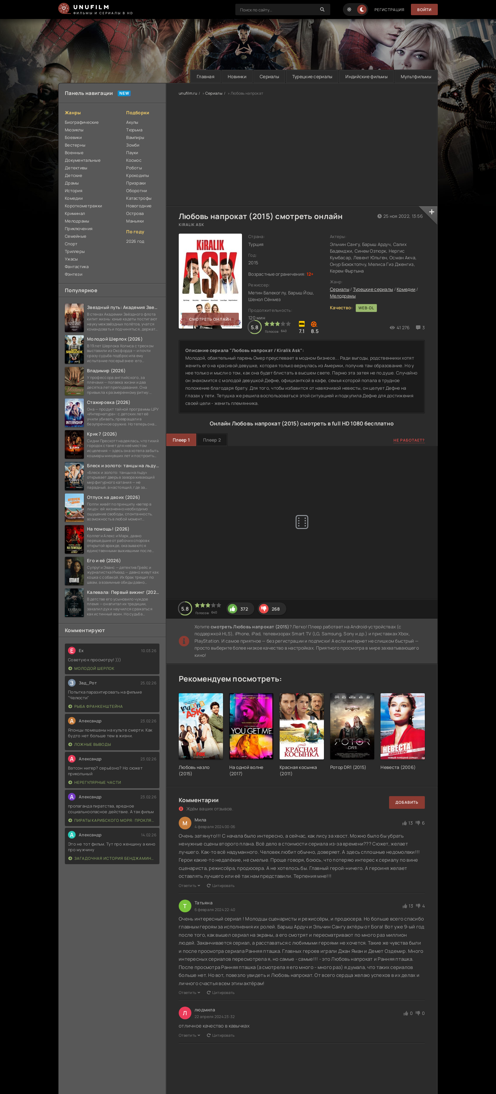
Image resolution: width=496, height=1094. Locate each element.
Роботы (134, 168)
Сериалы (269, 76)
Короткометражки (83, 206)
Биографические (82, 122)
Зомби (132, 145)
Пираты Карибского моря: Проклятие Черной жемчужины (112, 820)
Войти (424, 9)
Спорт (71, 244)
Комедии (74, 198)
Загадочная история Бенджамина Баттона (112, 858)
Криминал (75, 213)
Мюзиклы (74, 130)
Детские (73, 175)
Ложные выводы (89, 744)
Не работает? (409, 440)
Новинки (237, 76)
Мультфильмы (416, 76)
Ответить (190, 885)
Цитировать (221, 885)
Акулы (132, 122)
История (73, 190)
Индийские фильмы (366, 76)
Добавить (406, 802)
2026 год (135, 241)
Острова (135, 213)
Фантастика (77, 266)
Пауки (132, 152)
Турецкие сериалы (312, 76)
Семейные (75, 236)
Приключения (78, 228)
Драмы (72, 183)
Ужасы (71, 259)
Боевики (73, 137)
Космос (133, 160)
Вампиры (135, 137)
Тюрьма (134, 130)
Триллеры (75, 251)
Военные (74, 152)
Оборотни (136, 190)
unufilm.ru (188, 93)
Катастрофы (139, 198)
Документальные (83, 160)
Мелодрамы (77, 221)
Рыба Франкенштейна (95, 706)
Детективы (76, 168)
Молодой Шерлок (91, 668)
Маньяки (135, 221)
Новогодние (139, 206)
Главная (205, 76)
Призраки (136, 183)
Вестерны (75, 145)
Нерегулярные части (94, 782)
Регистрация (390, 9)
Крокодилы (137, 175)
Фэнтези (73, 274)
